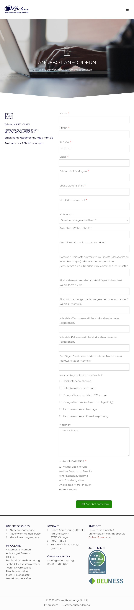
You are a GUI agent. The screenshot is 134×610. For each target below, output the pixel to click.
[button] (127, 9)
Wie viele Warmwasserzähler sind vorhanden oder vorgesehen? (90, 320)
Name (64, 113)
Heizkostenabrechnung (77, 381)
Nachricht (65, 424)
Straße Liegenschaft (72, 185)
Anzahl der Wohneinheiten (76, 228)
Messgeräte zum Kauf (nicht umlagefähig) (88, 402)
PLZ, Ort (65, 142)
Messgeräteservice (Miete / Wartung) (85, 395)
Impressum (51, 605)
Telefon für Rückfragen (73, 171)
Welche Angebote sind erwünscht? (81, 375)
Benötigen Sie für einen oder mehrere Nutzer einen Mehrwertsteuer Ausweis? (91, 358)
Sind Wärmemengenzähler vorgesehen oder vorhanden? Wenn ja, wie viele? (94, 301)
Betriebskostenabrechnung (79, 388)
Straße (64, 127)
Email (63, 156)
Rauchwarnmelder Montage (80, 409)
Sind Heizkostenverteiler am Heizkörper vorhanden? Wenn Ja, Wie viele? (91, 282)
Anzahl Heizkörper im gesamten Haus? (83, 242)
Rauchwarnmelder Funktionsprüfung (85, 416)
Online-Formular (98, 537)
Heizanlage (66, 214)
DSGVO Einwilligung (72, 460)
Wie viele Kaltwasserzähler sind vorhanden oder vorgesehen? (88, 339)
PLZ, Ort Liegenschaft (73, 200)
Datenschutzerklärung (76, 605)
